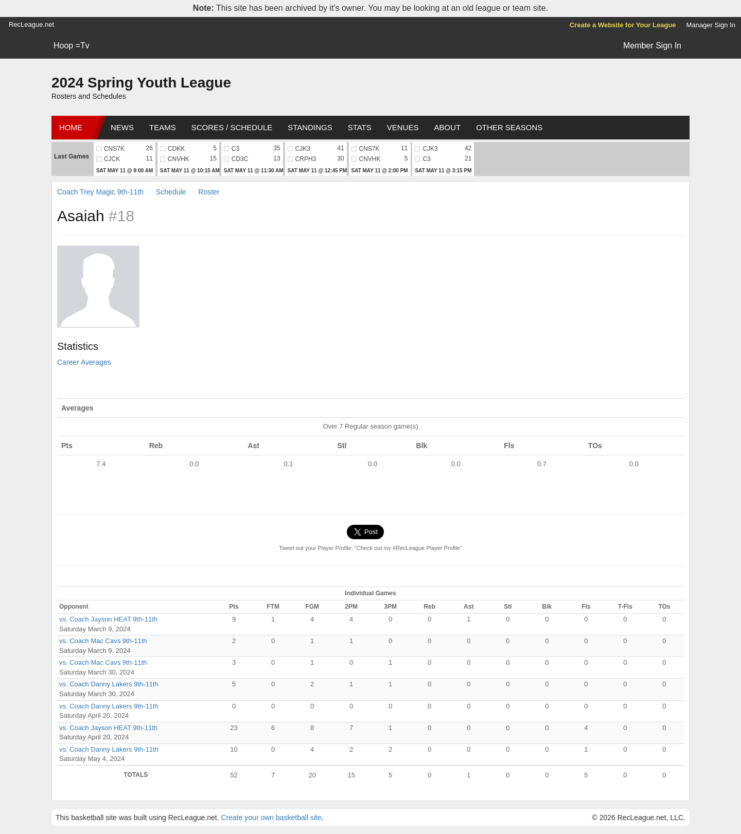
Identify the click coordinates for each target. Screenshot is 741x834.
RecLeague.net (31, 24)
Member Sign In (652, 45)
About (447, 127)
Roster (208, 192)
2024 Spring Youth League (141, 83)
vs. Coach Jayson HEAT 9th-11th (108, 619)
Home (70, 127)
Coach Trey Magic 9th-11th (100, 192)
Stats (360, 127)
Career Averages (84, 362)
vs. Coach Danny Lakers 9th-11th (108, 684)
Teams (162, 127)
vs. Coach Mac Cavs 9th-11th (103, 641)
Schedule (171, 192)
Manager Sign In (710, 25)
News (122, 127)
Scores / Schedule (232, 127)
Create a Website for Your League (623, 25)
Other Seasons (509, 127)
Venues (403, 127)
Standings (310, 127)
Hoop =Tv (72, 45)
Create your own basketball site (271, 817)
